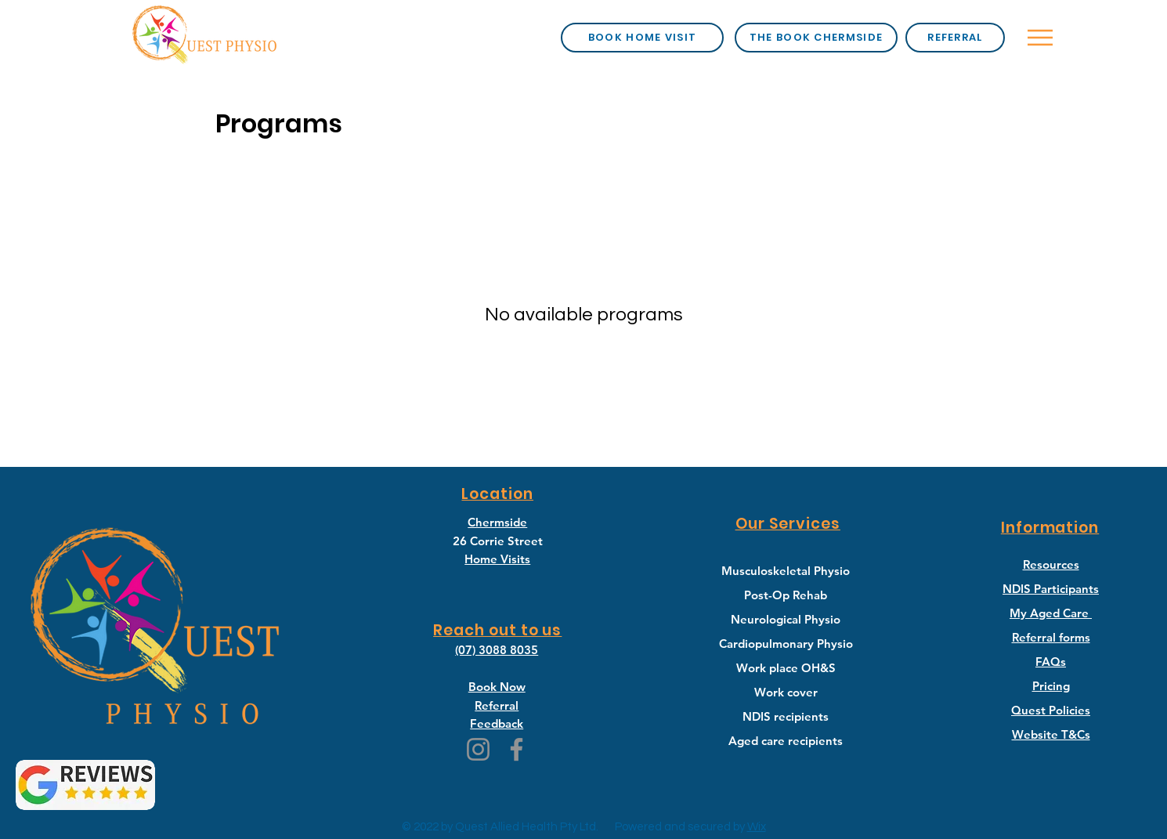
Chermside (497, 522)
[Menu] (1040, 37)
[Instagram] (478, 749)
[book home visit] (642, 37)
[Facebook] (516, 749)
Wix (756, 827)
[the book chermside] (816, 37)
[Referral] (955, 37)
